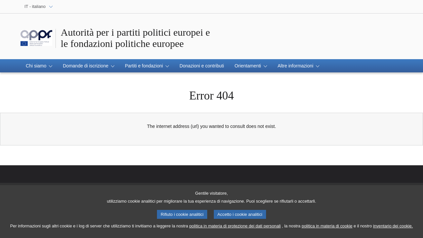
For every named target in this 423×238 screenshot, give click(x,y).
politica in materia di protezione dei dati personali (235, 228)
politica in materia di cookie (327, 228)
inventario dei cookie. (393, 228)
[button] (39, 65)
